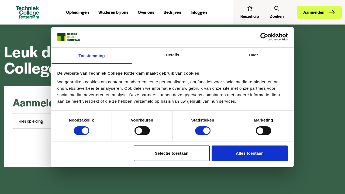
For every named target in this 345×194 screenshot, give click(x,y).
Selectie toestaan (171, 153)
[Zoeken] (277, 12)
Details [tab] (172, 55)
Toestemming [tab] (91, 55)
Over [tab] (253, 55)
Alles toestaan (250, 153)
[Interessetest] (249, 12)
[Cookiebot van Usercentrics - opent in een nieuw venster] (264, 37)
